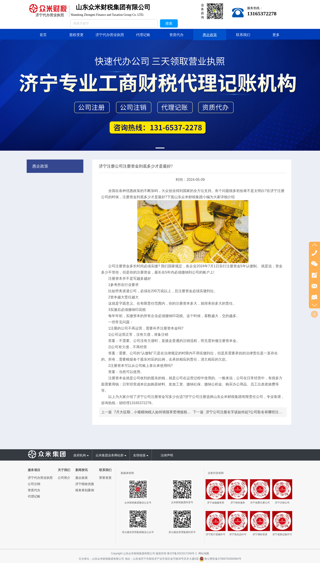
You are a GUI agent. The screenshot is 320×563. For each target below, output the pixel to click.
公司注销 (34, 484)
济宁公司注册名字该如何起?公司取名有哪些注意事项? (249, 412)
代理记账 (34, 496)
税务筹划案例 (84, 490)
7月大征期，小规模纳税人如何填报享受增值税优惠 (154, 412)
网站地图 (203, 553)
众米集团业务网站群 (111, 455)
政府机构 (81, 455)
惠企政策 (40, 166)
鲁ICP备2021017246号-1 (182, 553)
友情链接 (140, 455)
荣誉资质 (105, 477)
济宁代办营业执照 (40, 477)
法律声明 (167, 455)
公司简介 (64, 477)
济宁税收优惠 (84, 484)
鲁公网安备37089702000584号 (220, 558)
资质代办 (34, 490)
